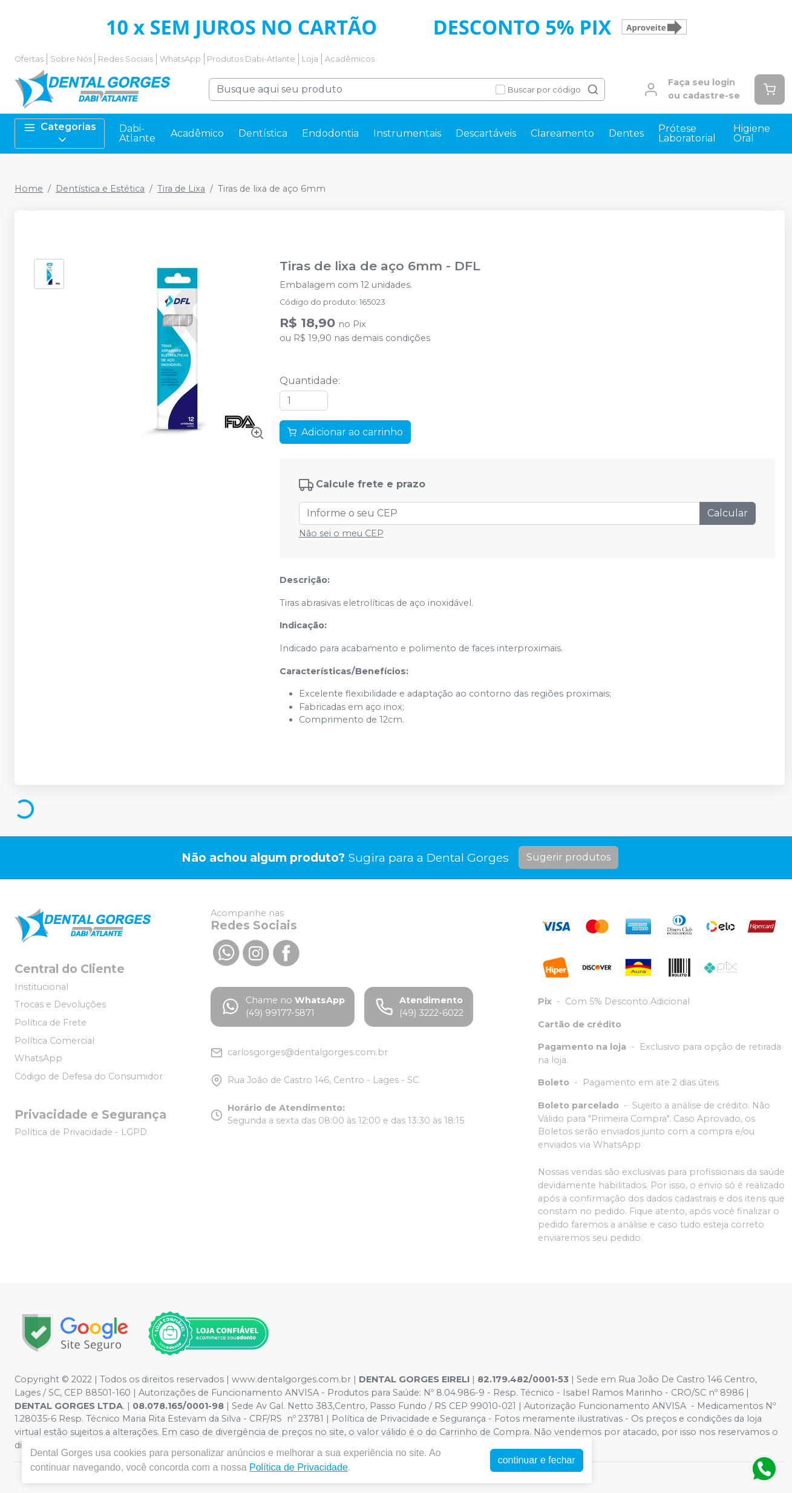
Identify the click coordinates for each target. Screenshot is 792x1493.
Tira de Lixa (181, 188)
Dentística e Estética (100, 188)
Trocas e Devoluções (60, 1005)
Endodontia (330, 133)
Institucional (41, 986)
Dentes (626, 133)
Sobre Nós (71, 58)
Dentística (262, 133)
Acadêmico (197, 133)
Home (29, 188)
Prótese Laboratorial (687, 133)
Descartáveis (486, 133)
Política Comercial (54, 1040)
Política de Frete (51, 1022)
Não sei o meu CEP (341, 533)
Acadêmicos (350, 58)
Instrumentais (407, 133)
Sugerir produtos (568, 857)
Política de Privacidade (298, 1467)
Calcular (727, 513)
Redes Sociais (125, 58)
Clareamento (562, 133)
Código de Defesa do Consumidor (89, 1076)
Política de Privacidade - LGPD (81, 1132)
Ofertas (29, 58)
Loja (310, 58)
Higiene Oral (751, 133)
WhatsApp (180, 58)
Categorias (60, 133)
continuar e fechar (536, 1460)
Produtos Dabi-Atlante (251, 58)
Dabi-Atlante (137, 133)
